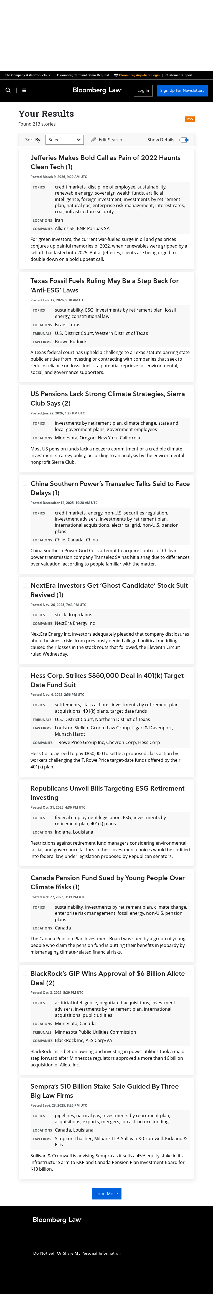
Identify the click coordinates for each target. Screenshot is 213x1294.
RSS (190, 119)
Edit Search (106, 139)
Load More (106, 1194)
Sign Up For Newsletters (182, 90)
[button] (29, 75)
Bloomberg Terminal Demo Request (83, 75)
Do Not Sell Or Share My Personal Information (77, 1253)
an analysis (126, 455)
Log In (143, 90)
